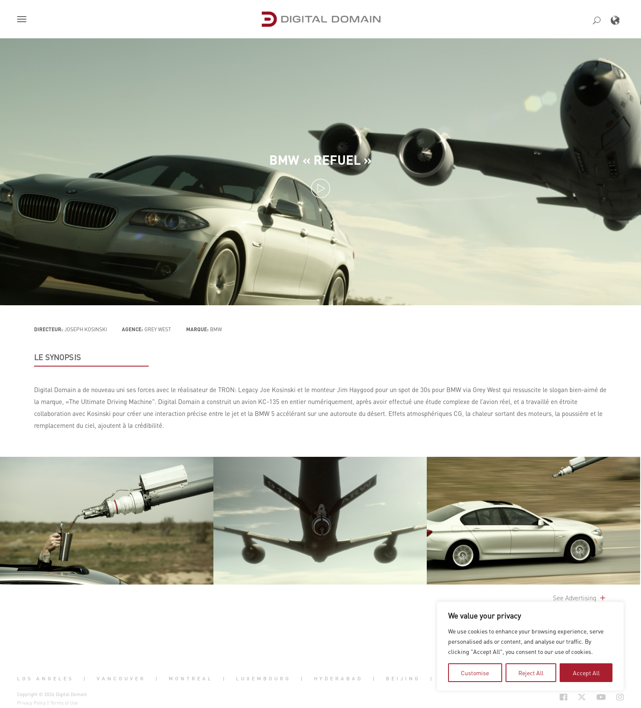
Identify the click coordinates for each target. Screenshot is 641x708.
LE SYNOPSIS (57, 357)
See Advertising (580, 597)
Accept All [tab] (586, 672)
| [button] (85, 679)
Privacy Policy (31, 703)
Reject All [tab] (530, 672)
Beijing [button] (403, 679)
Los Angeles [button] (45, 679)
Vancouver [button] (121, 679)
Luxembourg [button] (263, 679)
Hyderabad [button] (338, 679)
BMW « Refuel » (320, 159)
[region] (530, 646)
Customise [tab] (475, 672)
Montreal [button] (191, 679)
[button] (23, 20)
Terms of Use (64, 703)
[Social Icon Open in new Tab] (535, 696)
